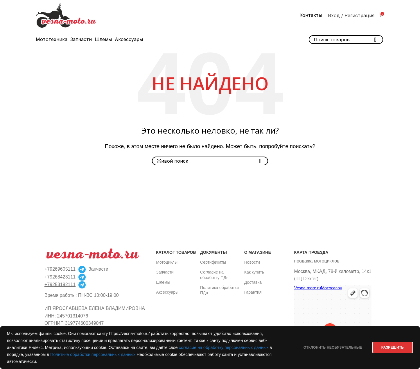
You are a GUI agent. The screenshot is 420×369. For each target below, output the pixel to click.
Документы (213, 252)
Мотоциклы (166, 262)
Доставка (253, 282)
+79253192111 (60, 284)
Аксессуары (167, 292)
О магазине (257, 252)
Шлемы (163, 282)
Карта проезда (311, 252)
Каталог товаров (176, 252)
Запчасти (164, 272)
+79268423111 (60, 276)
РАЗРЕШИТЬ (391, 347)
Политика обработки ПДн (219, 290)
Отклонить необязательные (328, 347)
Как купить (254, 272)
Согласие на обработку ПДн (214, 275)
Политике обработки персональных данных (92, 354)
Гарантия (253, 292)
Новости (252, 262)
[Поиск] (210, 161)
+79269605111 (60, 269)
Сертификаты (213, 262)
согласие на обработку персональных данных (224, 347)
